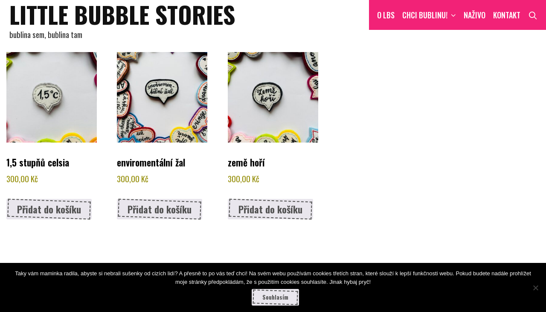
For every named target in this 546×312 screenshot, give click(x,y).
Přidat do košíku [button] (49, 209)
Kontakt (506, 14)
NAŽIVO (474, 14)
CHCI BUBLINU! (431, 15)
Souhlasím (275, 297)
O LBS (386, 14)
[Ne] (535, 287)
